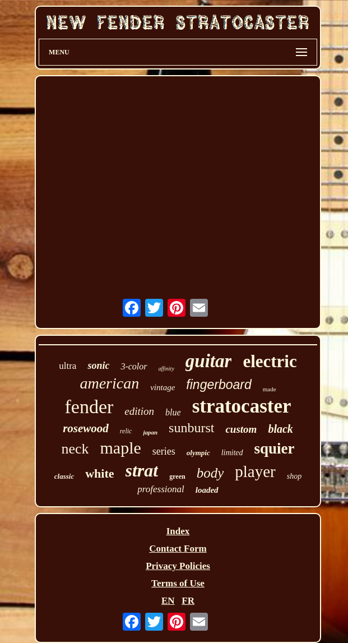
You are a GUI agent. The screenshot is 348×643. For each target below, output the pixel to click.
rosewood (86, 428)
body (210, 472)
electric (269, 361)
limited (232, 452)
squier (274, 448)
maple (120, 447)
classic (64, 476)
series (163, 451)
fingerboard (218, 384)
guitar (208, 361)
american (109, 383)
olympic (198, 452)
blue (173, 412)
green (177, 476)
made (269, 389)
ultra (67, 365)
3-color (133, 366)
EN (168, 600)
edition (139, 411)
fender (88, 406)
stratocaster (241, 406)
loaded (207, 489)
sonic (98, 365)
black (280, 429)
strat (142, 470)
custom (241, 429)
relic (126, 431)
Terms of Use (178, 583)
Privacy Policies (178, 566)
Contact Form (177, 548)
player (255, 471)
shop (294, 476)
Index (178, 531)
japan (150, 432)
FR (188, 600)
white (99, 473)
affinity (166, 369)
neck (75, 449)
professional (160, 489)
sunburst (191, 427)
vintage (162, 387)
